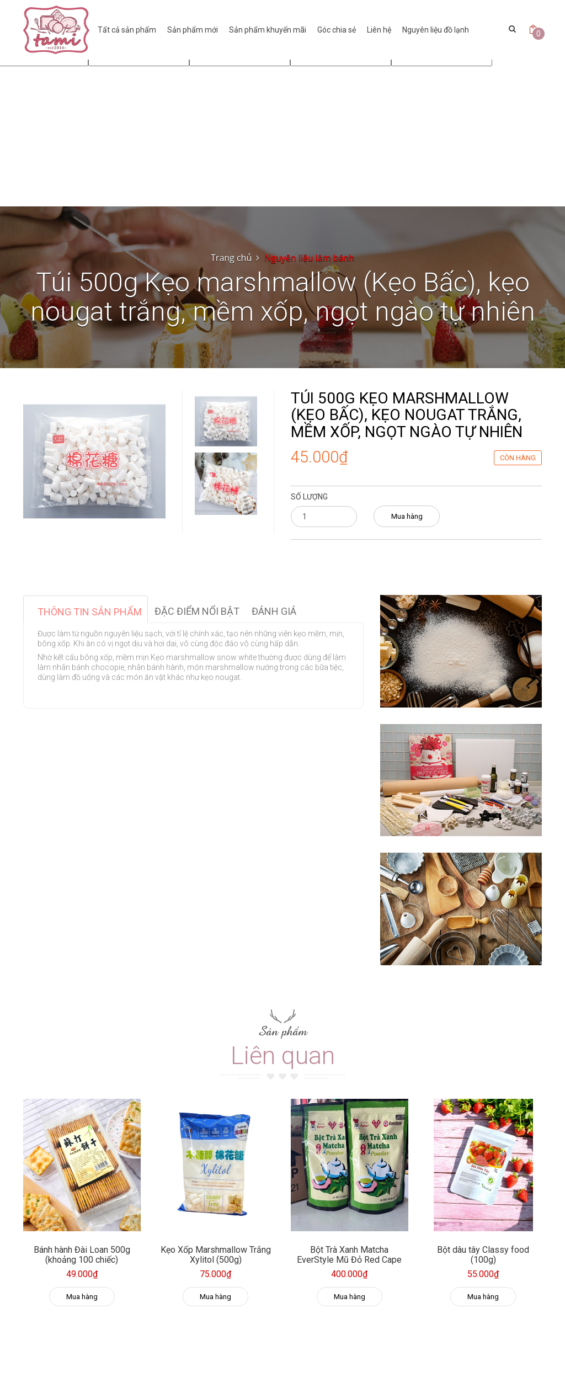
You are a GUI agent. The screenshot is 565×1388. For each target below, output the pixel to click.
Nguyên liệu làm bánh (309, 258)
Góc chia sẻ (336, 29)
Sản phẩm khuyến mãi (267, 29)
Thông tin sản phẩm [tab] (90, 612)
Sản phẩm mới (192, 29)
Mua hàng (407, 516)
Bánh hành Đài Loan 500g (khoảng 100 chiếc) (82, 1255)
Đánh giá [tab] (274, 611)
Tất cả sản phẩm (127, 29)
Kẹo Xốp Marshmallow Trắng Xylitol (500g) (216, 1255)
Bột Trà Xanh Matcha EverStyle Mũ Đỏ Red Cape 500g (349, 1259)
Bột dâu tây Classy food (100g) (483, 1255)
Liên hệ (379, 29)
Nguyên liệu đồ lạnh (435, 29)
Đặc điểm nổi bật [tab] (196, 611)
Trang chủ (231, 258)
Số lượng (309, 496)
